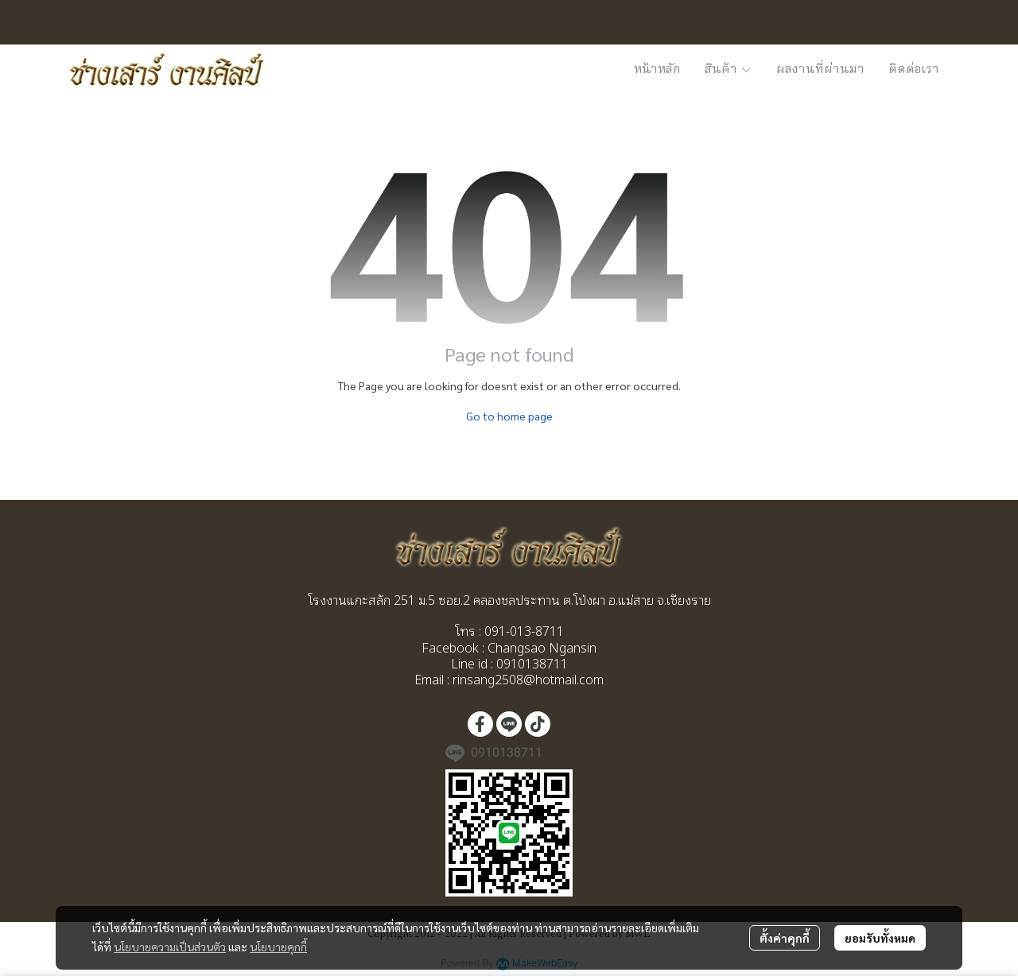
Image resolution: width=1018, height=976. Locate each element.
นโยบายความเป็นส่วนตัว (170, 946)
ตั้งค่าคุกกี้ (785, 938)
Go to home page (509, 416)
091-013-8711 (522, 630)
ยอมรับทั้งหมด (880, 938)
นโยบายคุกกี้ (278, 946)
